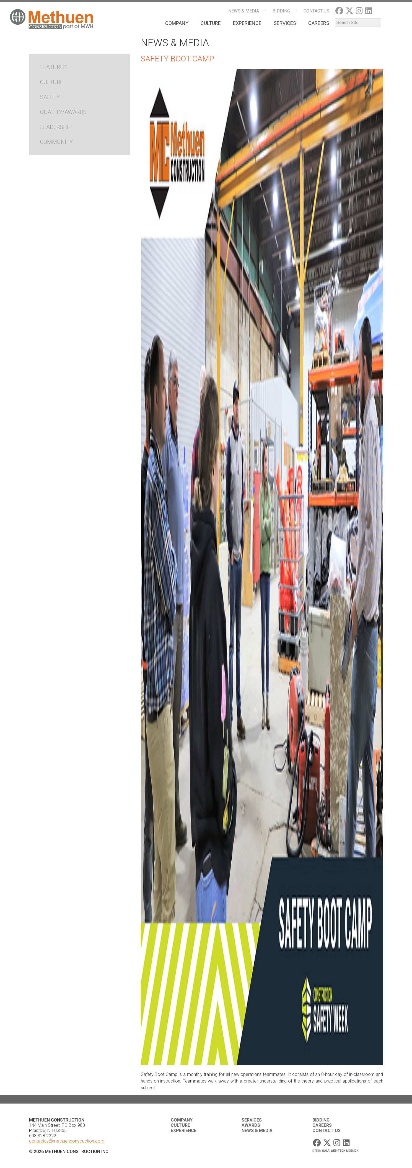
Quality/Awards (63, 112)
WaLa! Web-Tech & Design (340, 1150)
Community (56, 142)
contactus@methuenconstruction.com (66, 1141)
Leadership (56, 127)
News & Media (243, 11)
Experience (247, 23)
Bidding (281, 11)
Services (285, 23)
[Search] (357, 22)
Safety (50, 97)
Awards (251, 1125)
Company (176, 23)
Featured (53, 67)
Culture (211, 23)
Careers (318, 23)
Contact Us (316, 11)
